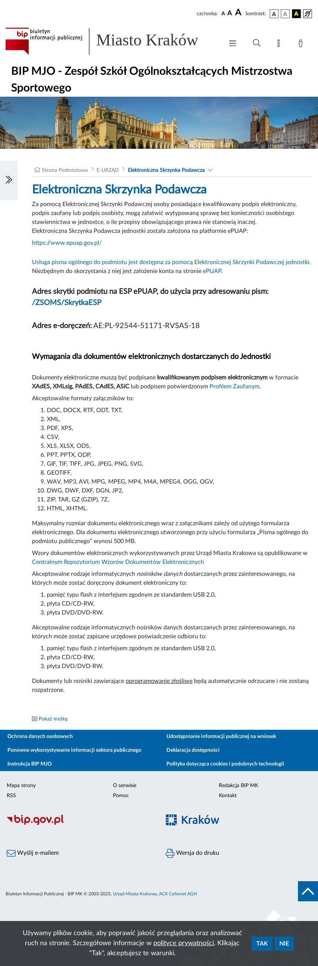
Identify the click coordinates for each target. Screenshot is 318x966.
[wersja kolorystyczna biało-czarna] (285, 14)
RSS (11, 795)
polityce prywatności (183, 943)
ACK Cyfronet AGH (178, 894)
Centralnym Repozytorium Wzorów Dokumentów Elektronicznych (118, 562)
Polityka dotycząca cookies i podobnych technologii (225, 764)
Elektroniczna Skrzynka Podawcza (166, 170)
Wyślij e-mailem (33, 853)
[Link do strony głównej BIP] (111, 41)
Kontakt (228, 795)
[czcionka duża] (239, 12)
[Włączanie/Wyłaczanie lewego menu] (9, 180)
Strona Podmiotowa (65, 170)
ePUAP (212, 271)
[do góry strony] (308, 891)
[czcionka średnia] (230, 14)
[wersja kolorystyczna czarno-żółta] (296, 14)
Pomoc (121, 795)
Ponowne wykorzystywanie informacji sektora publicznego (74, 750)
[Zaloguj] (302, 44)
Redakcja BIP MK (238, 785)
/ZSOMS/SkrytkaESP (66, 303)
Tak (262, 944)
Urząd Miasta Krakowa (135, 894)
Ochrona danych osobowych (40, 736)
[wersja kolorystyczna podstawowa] (274, 14)
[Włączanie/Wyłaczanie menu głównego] (232, 44)
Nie (284, 944)
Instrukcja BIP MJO (29, 764)
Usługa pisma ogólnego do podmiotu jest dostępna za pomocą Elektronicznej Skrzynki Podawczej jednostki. (171, 262)
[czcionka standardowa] (223, 13)
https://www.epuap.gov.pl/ (67, 243)
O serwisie (124, 785)
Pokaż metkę (53, 719)
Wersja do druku (192, 853)
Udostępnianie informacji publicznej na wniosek (221, 736)
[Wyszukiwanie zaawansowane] (256, 43)
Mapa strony (21, 785)
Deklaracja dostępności (193, 750)
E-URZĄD (108, 170)
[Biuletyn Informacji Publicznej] (79, 824)
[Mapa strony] (280, 44)
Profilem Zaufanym (234, 386)
